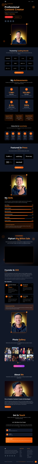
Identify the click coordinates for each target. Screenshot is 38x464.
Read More (8, 406)
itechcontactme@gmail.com (22, 461)
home (29, 1)
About (20, 451)
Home (20, 450)
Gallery (21, 455)
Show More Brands (19, 72)
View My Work (17, 17)
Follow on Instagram (19, 366)
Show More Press (19, 167)
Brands (21, 452)
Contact (21, 456)
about (32, 1)
